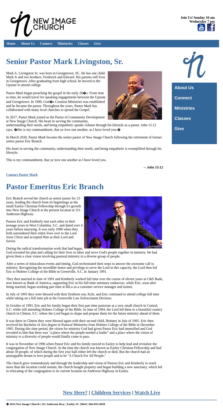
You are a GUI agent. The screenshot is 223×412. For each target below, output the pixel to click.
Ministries (65, 43)
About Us (28, 43)
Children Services (111, 392)
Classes (83, 43)
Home (11, 43)
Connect (46, 43)
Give (97, 43)
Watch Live (147, 392)
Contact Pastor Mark (22, 175)
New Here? (75, 392)
